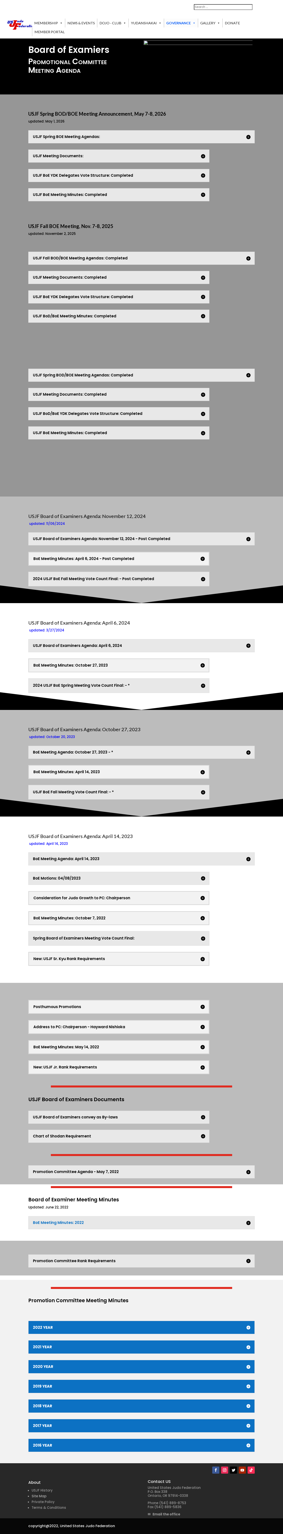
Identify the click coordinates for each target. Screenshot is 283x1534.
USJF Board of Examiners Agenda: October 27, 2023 (84, 729)
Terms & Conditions (49, 1507)
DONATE (232, 23)
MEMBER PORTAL (49, 32)
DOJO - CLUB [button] (112, 23)
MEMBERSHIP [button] (48, 23)
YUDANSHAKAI (146, 23)
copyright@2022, (43, 1525)
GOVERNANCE (181, 23)
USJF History (42, 1490)
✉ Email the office (164, 1514)
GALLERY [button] (210, 23)
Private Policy (43, 1501)
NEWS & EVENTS (81, 23)
